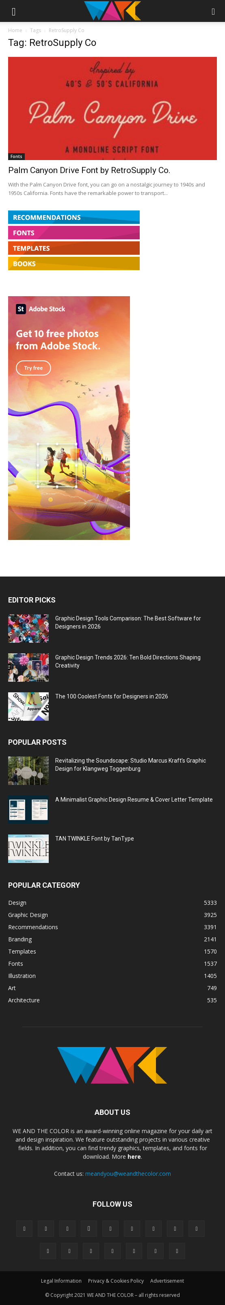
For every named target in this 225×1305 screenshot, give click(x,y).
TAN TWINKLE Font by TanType (94, 838)
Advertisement (167, 1280)
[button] (14, 11)
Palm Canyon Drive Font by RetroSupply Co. (89, 170)
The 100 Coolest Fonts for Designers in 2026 (111, 696)
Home (15, 30)
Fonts (16, 156)
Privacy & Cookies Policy (116, 1280)
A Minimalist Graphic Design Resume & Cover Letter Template (134, 799)
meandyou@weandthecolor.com (128, 1173)
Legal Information (61, 1280)
